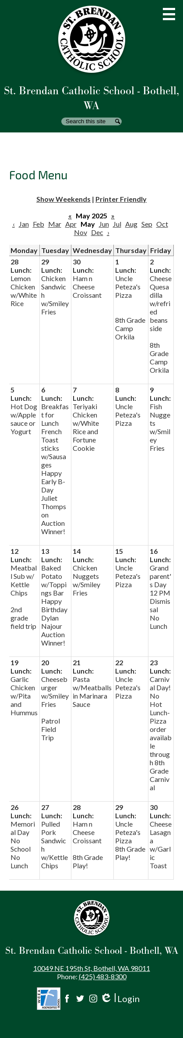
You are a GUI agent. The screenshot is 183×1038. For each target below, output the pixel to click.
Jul (117, 224)
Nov (80, 232)
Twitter (80, 998)
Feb (38, 224)
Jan (24, 224)
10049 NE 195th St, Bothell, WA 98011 (91, 968)
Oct (162, 224)
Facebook (67, 998)
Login (120, 998)
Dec (97, 232)
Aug (131, 224)
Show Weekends (63, 199)
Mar (54, 224)
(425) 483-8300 (103, 976)
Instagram (93, 998)
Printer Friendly (121, 199)
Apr (71, 224)
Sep (146, 224)
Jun (104, 224)
